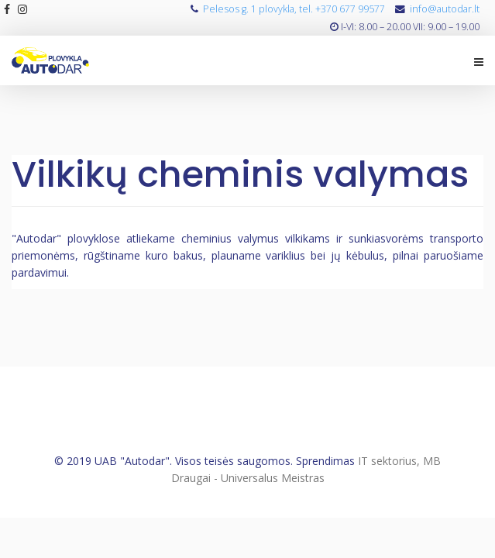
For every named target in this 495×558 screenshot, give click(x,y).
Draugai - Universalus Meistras (248, 477)
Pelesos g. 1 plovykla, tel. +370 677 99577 (294, 9)
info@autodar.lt (445, 9)
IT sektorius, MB (399, 460)
